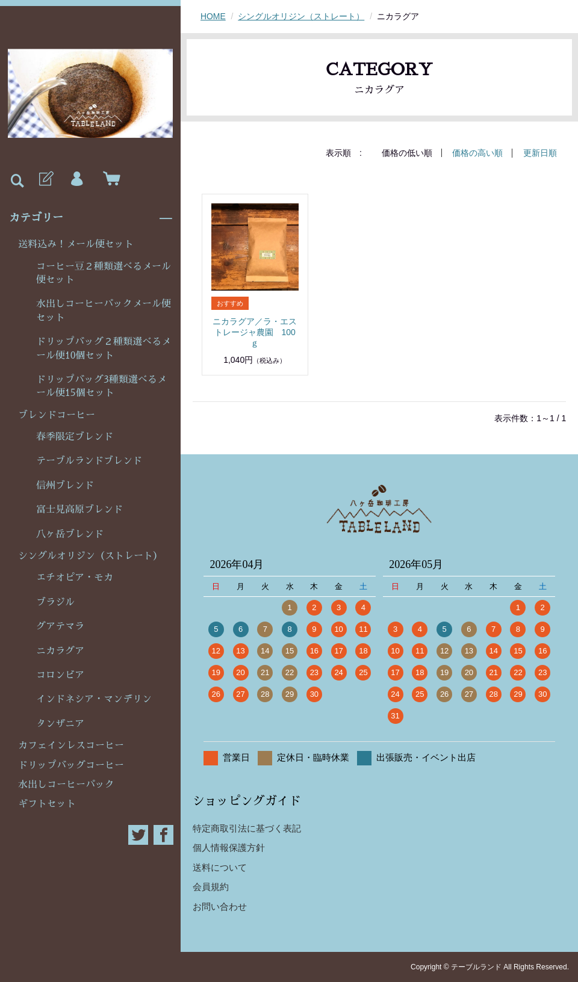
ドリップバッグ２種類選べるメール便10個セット (103, 348)
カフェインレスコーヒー (71, 745)
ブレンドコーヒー (56, 415)
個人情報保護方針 (229, 847)
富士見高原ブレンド (79, 509)
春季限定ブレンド (74, 437)
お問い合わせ (220, 906)
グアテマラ (60, 626)
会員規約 (211, 886)
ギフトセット (47, 804)
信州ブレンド (65, 485)
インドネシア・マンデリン (94, 699)
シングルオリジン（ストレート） (90, 556)
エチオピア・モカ (74, 577)
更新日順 (540, 153)
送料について (220, 867)
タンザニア (60, 724)
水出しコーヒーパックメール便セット (103, 310)
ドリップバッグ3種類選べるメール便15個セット (101, 386)
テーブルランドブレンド (89, 461)
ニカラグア (60, 651)
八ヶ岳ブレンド (70, 534)
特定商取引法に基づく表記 (247, 828)
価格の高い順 (477, 153)
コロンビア (60, 675)
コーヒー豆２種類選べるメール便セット (103, 273)
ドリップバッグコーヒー (71, 765)
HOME (213, 16)
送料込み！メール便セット (76, 244)
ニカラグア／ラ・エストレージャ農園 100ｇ (255, 331)
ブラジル (55, 602)
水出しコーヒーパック (66, 784)
